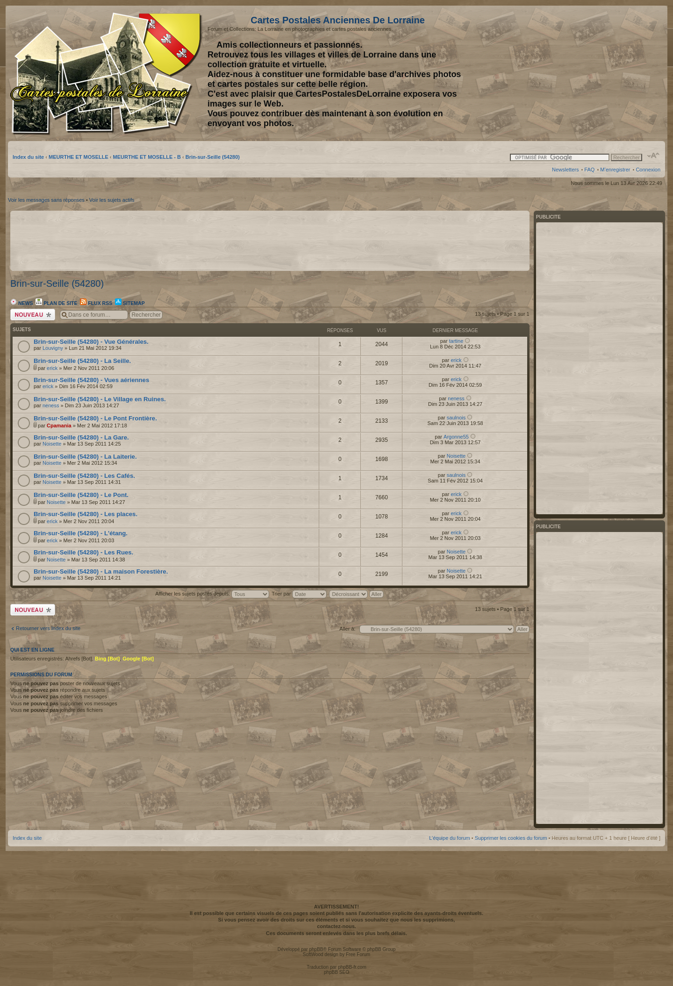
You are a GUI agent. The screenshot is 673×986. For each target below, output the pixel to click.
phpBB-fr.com (352, 967)
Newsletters (565, 169)
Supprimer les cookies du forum (511, 838)
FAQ (589, 169)
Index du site (28, 157)
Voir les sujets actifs (112, 200)
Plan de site (56, 303)
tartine (456, 341)
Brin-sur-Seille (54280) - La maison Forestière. (101, 571)
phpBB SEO (336, 972)
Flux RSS (96, 303)
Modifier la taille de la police (653, 155)
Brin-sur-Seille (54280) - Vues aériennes (91, 379)
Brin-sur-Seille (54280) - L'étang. (81, 533)
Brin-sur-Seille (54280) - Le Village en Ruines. (100, 399)
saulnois (456, 417)
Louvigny (53, 348)
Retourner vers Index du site (48, 628)
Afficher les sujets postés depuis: (212, 593)
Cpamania (59, 425)
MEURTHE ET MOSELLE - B (147, 157)
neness (51, 405)
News (21, 303)
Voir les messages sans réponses (46, 200)
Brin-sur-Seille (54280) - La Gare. (81, 437)
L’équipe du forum (449, 838)
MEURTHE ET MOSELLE (78, 157)
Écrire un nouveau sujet (32, 314)
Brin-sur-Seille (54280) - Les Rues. (83, 552)
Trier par (299, 593)
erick (52, 368)
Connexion (648, 169)
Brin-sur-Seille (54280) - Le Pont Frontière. (95, 418)
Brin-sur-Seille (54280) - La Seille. (82, 360)
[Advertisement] (586, 73)
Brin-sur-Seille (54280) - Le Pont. (81, 494)
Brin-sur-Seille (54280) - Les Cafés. (84, 475)
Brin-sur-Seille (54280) (213, 157)
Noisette (52, 444)
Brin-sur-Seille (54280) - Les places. (85, 514)
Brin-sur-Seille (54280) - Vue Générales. (91, 341)
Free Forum (358, 954)
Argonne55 (456, 437)
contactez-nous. (336, 926)
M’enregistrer (615, 169)
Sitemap (130, 303)
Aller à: (347, 628)
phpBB (316, 949)
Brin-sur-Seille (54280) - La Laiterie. (85, 456)
